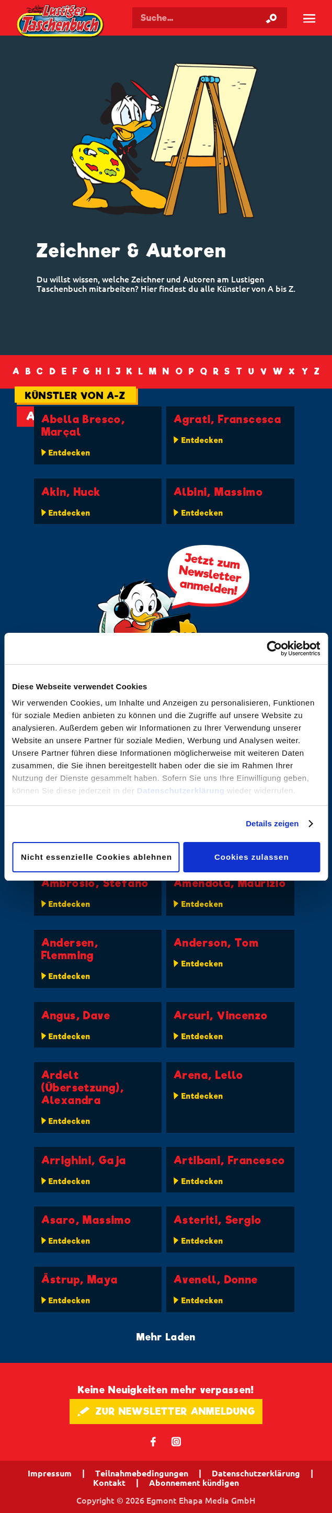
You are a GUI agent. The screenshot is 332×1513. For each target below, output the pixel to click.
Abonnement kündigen (194, 1482)
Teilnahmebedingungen (141, 1473)
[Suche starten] (271, 17)
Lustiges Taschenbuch (61, 21)
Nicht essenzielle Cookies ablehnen (96, 856)
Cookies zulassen (251, 856)
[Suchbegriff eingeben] (209, 17)
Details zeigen (272, 823)
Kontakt (109, 1482)
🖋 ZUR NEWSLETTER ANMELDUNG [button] (166, 1411)
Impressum (50, 1473)
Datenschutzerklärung (181, 790)
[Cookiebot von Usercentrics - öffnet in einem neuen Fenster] (274, 648)
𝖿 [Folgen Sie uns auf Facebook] (153, 1441)
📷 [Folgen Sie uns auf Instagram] (176, 1441)
